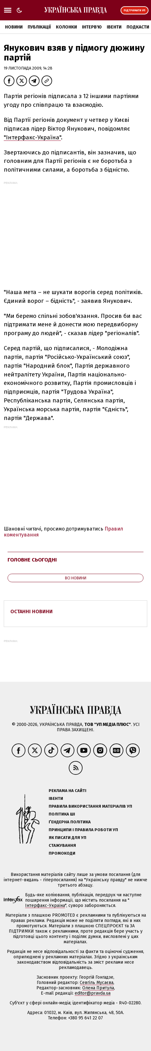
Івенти (114, 27)
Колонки (66, 27)
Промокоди (62, 853)
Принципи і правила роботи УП (83, 829)
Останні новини (31, 611)
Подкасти (138, 27)
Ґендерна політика (70, 822)
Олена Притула (98, 988)
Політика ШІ (62, 814)
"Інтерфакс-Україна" (32, 137)
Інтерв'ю (92, 27)
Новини (14, 27)
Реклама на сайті (67, 790)
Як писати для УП (67, 837)
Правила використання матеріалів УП (90, 806)
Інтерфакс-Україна (45, 905)
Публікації (39, 27)
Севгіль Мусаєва (96, 982)
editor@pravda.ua (93, 993)
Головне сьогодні (32, 560)
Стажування (62, 845)
